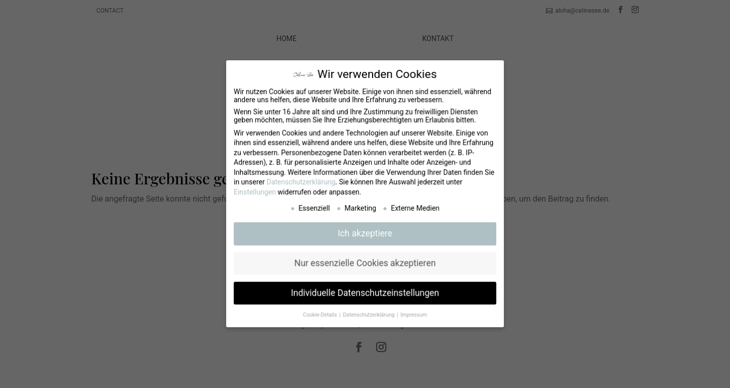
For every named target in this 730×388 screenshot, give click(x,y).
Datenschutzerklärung (302, 182)
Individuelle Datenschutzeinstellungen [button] (365, 291)
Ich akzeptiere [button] (365, 233)
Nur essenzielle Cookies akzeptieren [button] (365, 262)
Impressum (413, 312)
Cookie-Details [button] (321, 312)
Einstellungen (256, 192)
